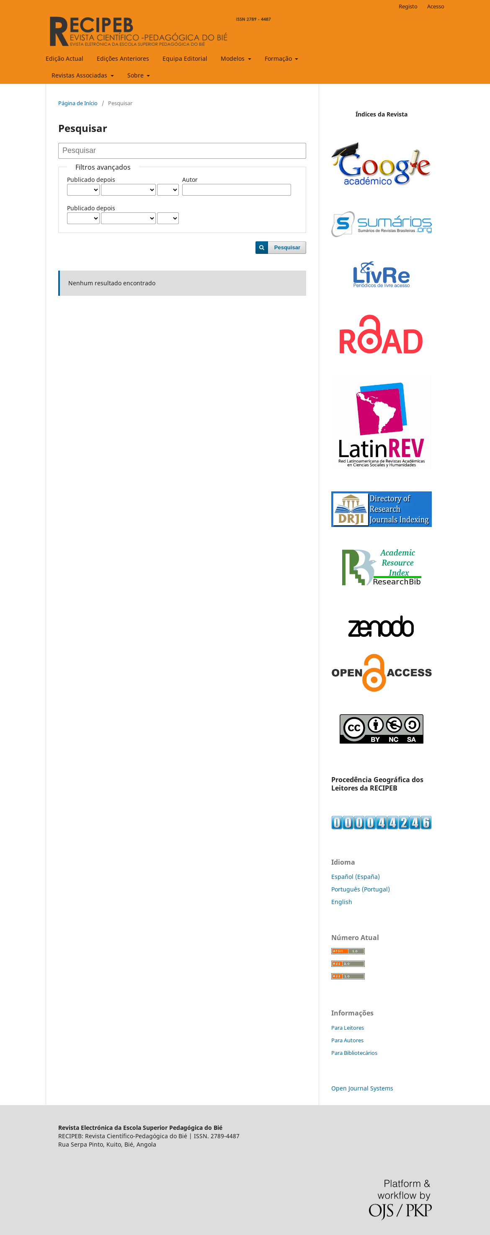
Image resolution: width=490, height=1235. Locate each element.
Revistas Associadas (80, 75)
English (341, 902)
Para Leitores (347, 1027)
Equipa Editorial (184, 58)
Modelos (233, 58)
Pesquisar (287, 247)
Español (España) (355, 877)
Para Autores (347, 1040)
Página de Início (78, 103)
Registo (408, 6)
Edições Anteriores (123, 58)
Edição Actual (64, 58)
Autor (190, 179)
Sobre (136, 75)
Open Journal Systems (362, 1088)
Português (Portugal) (360, 889)
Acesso (435, 6)
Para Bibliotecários (354, 1053)
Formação (279, 58)
